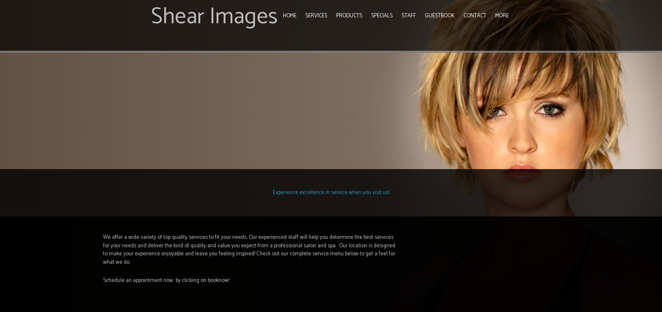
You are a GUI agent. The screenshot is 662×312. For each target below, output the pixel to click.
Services (316, 16)
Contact (475, 16)
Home (289, 16)
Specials (382, 16)
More (502, 16)
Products (349, 16)
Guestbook (440, 16)
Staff (409, 16)
